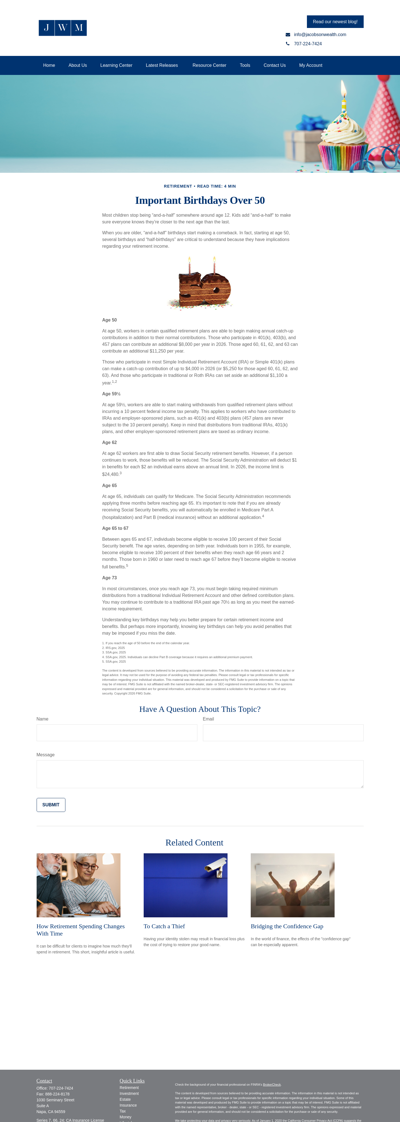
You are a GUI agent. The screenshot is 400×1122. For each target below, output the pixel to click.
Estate (125, 1099)
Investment (129, 1093)
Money (125, 1117)
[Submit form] (51, 805)
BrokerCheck (272, 1084)
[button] (49, 65)
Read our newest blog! (335, 21)
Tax (123, 1111)
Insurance (128, 1105)
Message (46, 754)
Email (208, 719)
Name (43, 719)
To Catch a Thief (164, 926)
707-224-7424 (61, 1088)
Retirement (129, 1087)
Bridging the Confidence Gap (287, 926)
